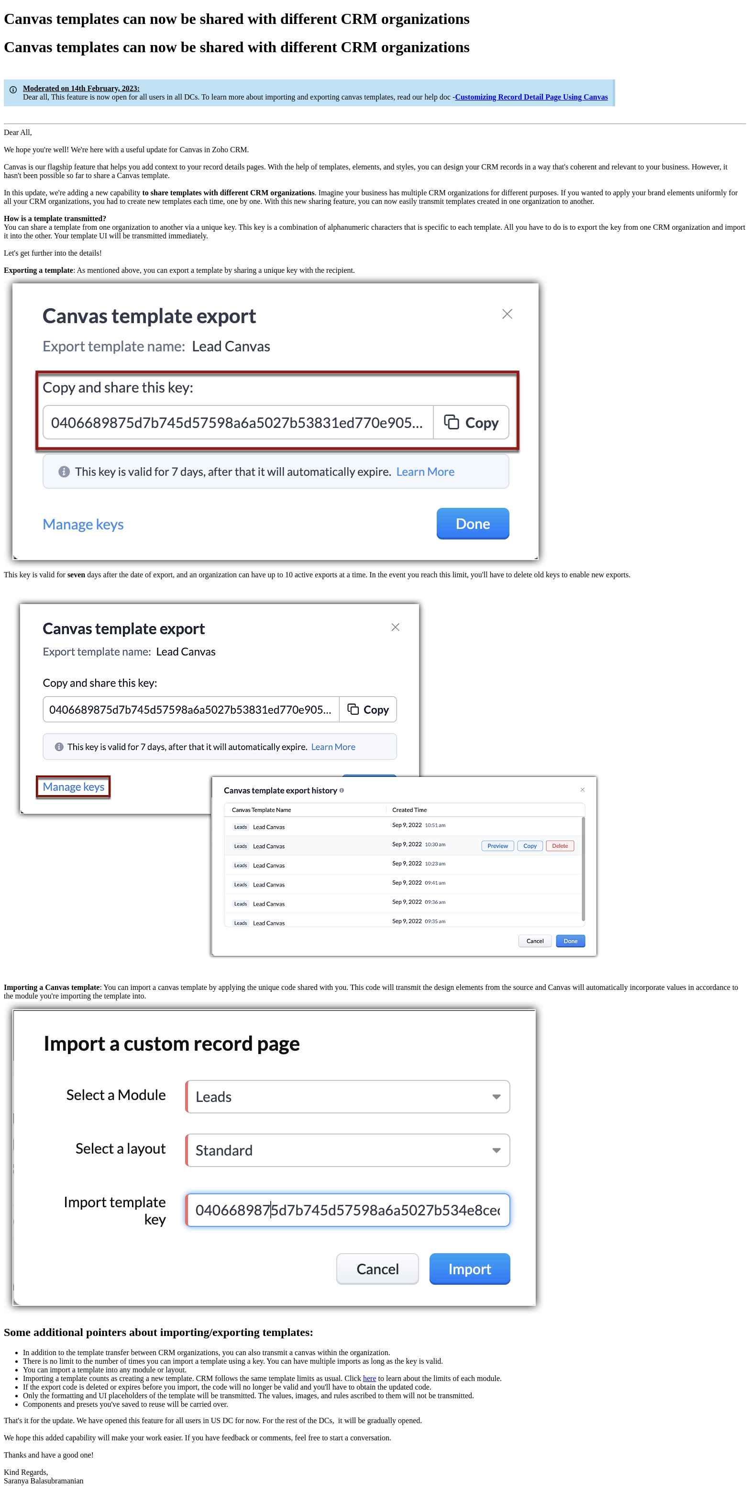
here (369, 1378)
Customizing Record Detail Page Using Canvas (531, 97)
